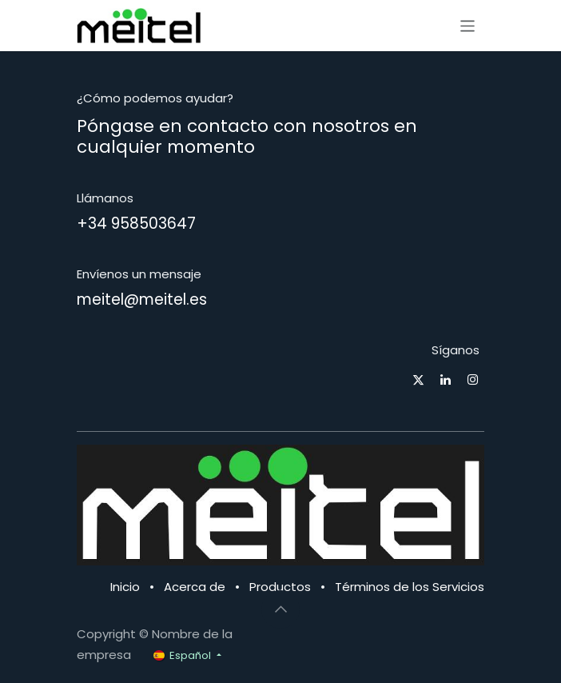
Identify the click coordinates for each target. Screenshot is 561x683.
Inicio (125, 586)
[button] (280, 609)
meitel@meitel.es (142, 299)
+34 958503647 (136, 223)
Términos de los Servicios (409, 586)
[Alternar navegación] (468, 25)
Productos (280, 586)
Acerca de (194, 586)
